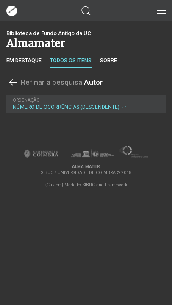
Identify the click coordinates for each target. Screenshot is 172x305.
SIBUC (89, 185)
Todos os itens (71, 60)
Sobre (108, 60)
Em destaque (24, 60)
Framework (116, 185)
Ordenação (26, 100)
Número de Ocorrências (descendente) (85, 104)
